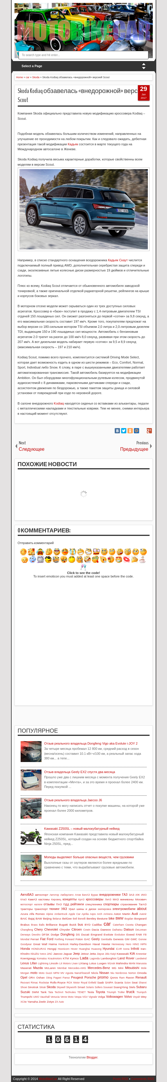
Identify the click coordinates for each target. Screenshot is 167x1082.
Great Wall (40, 944)
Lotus (92, 963)
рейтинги (77, 904)
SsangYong (121, 987)
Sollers (99, 987)
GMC (133, 939)
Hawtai (105, 944)
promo (103, 977)
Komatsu (42, 958)
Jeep (76, 953)
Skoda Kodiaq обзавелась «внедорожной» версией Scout (83, 95)
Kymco (74, 958)
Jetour (85, 953)
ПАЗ (59, 904)
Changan (140, 924)
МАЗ (116, 899)
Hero (128, 944)
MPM (56, 973)
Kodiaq (59, 403)
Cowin (86, 929)
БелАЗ (86, 894)
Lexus (25, 963)
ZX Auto (59, 1001)
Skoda (50, 987)
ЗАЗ (131, 894)
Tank (43, 992)
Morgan (25, 973)
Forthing (59, 939)
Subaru (141, 987)
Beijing (47, 918)
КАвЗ (24, 899)
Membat (62, 968)
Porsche (90, 977)
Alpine (49, 914)
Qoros (114, 977)
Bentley (91, 918)
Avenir (143, 914)
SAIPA (109, 982)
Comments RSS (142, 1079)
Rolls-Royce (58, 982)
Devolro (36, 934)
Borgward (140, 918)
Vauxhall (45, 996)
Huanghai (84, 948)
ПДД (66, 904)
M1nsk (111, 963)
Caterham (118, 924)
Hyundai (108, 948)
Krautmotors (55, 958)
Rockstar (44, 982)
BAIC (24, 918)
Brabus (25, 924)
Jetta (93, 953)
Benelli (81, 918)
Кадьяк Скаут (118, 260)
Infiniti (135, 948)
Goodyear (26, 944)
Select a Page (31, 66)
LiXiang (83, 963)
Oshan (40, 977)
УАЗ (64, 909)
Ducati (85, 934)
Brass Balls (37, 924)
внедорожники (110, 894)
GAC (87, 939)
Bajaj (31, 918)
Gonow (143, 939)
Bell (75, 918)
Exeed (130, 934)
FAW (139, 934)
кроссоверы (94, 899)
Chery (38, 929)
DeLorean (141, 929)
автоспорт (41, 894)
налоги (38, 904)
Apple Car (74, 914)
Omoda (141, 972)
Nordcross (121, 973)
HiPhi (144, 944)
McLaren (49, 968)
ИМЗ (144, 894)
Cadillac (97, 924)
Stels (132, 987)
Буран (94, 894)
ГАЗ (125, 894)
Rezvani (25, 982)
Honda (25, 948)
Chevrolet (51, 929)
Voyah (136, 996)
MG (114, 968)
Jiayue (100, 953)
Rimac (34, 982)
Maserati (26, 968)
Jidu (107, 953)
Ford (50, 939)
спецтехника (93, 904)
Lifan (33, 963)
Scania (118, 982)
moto (33, 972)
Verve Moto (66, 996)
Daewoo (105, 929)
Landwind (141, 958)
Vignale (93, 996)
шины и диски (86, 909)
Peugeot (77, 977)
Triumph (111, 992)
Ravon (130, 977)
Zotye (50, 1001)
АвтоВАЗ (27, 894)
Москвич (141, 899)
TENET (81, 992)
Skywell (61, 987)
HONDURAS (38, 948)
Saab (100, 982)
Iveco (43, 953)
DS (78, 934)
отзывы (49, 904)
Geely (95, 939)
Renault (141, 977)
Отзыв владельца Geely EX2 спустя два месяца (79, 772)
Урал (72, 909)
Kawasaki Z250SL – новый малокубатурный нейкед (82, 828)
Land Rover (126, 958)
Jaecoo (57, 953)
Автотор (54, 894)
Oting (49, 977)
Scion (127, 982)
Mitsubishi (132, 968)
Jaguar (67, 953)
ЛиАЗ (108, 899)
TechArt (59, 992)
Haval (96, 944)
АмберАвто (67, 894)
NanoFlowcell (82, 973)
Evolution (119, 934)
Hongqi (51, 948)
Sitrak (42, 987)
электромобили (123, 909)
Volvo (128, 996)
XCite (24, 1001)
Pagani (57, 977)
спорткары (111, 904)
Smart (81, 987)
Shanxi (143, 982)
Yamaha (32, 1001)
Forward (69, 939)
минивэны (127, 899)
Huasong (96, 948)
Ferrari (34, 939)
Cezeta (129, 924)
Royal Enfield (88, 982)
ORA (32, 977)
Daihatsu (117, 929)
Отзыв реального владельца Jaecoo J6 (73, 800)
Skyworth (71, 987)
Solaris (90, 987)
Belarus (57, 918)
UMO (36, 996)
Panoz (66, 977)
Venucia (55, 996)
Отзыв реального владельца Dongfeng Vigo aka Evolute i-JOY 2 (91, 743)
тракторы (27, 909)
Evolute (108, 934)
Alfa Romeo (37, 913)
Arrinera (107, 914)
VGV (85, 996)
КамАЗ (32, 899)
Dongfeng (67, 934)
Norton (132, 973)
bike (111, 918)
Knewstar (141, 953)
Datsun (129, 929)
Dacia (95, 929)
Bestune (102, 918)
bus (80, 924)
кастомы (44, 899)
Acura (24, 913)
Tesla (90, 992)
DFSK (45, 934)
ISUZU (34, 953)
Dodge (55, 934)
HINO (136, 944)
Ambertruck (60, 914)
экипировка (104, 909)
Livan (75, 963)
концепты (70, 899)
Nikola (94, 973)
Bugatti (63, 924)
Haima (53, 944)
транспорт (41, 909)
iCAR (119, 948)
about (141, 908)
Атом (78, 894)
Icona (126, 948)
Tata (50, 992)
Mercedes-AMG (77, 968)
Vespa (77, 996)
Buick (72, 924)
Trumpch (141, 992)
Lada (84, 958)
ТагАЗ (142, 904)
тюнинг (54, 909)
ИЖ (138, 894)
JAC (50, 953)
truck (130, 992)
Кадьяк (73, 144)
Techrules (70, 992)
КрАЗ (81, 899)
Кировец (56, 899)
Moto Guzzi (45, 973)
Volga (101, 996)
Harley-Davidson (80, 944)
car (107, 924)
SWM (35, 992)
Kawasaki (123, 953)
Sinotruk (33, 987)
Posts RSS (120, 1079)
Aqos (93, 914)
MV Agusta (66, 973)
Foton (79, 939)
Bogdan (129, 918)
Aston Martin (122, 913)
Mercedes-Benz (99, 968)
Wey (144, 996)
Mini (120, 968)
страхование (129, 904)
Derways (25, 934)
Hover (74, 948)
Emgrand (96, 934)
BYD (87, 924)
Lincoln (53, 963)
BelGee (67, 918)
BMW (119, 918)
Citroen (76, 929)
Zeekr (42, 1001)
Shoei (24, 987)
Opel (24, 977)
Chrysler (65, 929)
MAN (132, 963)
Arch (99, 914)
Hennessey (118, 944)
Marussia (141, 963)
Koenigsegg (28, 958)
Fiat (42, 939)
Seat (134, 982)
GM (127, 939)
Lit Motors (65, 963)
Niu (112, 973)
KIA (132, 953)
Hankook (63, 944)
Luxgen (101, 963)
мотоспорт (27, 904)
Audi (135, 913)
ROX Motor (73, 982)
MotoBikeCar (48, 1079)
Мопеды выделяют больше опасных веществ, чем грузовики (89, 857)
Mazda (38, 968)
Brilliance (52, 924)
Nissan (104, 972)
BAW (38, 918)
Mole (143, 968)
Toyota (100, 992)
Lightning (43, 963)
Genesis (118, 939)
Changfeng (27, 929)
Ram (122, 977)
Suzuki (25, 992)
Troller (121, 992)
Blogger (92, 1057)
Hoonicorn (63, 948)
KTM (66, 958)
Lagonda (95, 958)
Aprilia (85, 914)
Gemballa (106, 939)
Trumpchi (27, 996)
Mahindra (122, 963)
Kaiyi (113, 953)
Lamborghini (108, 958)
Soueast (108, 987)
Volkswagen (114, 996)
